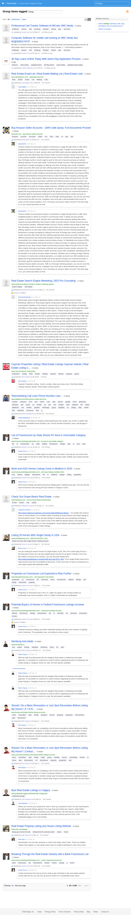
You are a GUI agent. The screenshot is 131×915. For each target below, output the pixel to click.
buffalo (44, 444)
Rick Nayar (25, 721)
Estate (20, 80)
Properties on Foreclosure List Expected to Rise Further (41, 573)
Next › (80, 886)
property (69, 374)
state (38, 444)
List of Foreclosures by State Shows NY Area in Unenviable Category (48, 435)
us (68, 407)
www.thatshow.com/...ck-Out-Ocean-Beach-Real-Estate (31, 500)
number (15, 402)
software (75, 405)
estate (34, 502)
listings (62, 444)
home (52, 579)
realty (43, 757)
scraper (61, 405)
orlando (56, 757)
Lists (46, 80)
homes (19, 475)
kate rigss (24, 835)
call (30, 29)
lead (67, 405)
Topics (24, 19)
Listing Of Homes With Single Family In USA (35, 535)
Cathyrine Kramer (27, 506)
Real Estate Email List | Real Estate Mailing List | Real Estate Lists (47, 73)
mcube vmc (25, 32)
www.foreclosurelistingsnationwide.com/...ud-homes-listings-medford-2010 (37, 472)
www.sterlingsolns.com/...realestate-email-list (27, 77)
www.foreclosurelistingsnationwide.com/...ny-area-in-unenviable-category (37, 441)
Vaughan (35, 647)
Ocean (14, 502)
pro (49, 405)
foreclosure (53, 444)
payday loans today (75, 65)
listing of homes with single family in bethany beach (30, 541)
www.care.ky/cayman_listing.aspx (23, 371)
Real (13, 80)
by (33, 444)
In (87, 757)
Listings (45, 374)
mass (14, 715)
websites (15, 405)
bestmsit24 (25, 140)
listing (69, 475)
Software (15, 29)
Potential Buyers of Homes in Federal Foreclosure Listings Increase (47, 604)
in (73, 444)
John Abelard (26, 799)
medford (54, 475)
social (28, 405)
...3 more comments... (18, 668)
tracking (37, 29)
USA (51, 137)
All (8, 19)
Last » (86, 886)
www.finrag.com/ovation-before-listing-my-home (28, 712)
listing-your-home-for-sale (21, 832)
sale (62, 647)
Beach (21, 502)
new (78, 444)
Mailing (39, 80)
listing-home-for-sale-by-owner (43, 832)
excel (74, 402)
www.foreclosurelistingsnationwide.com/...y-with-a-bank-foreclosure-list (36, 860)
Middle (89, 19)
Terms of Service (65, 912)
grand (76, 374)
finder (87, 405)
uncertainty (73, 757)
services (67, 29)
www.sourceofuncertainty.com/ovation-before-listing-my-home (33, 755)
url (33, 405)
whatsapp (45, 407)
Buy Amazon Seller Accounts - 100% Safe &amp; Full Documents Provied (51, 127)
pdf (22, 405)
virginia (70, 579)
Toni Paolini (25, 377)
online (42, 402)
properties (77, 475)
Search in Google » (105, 29)
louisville (60, 613)
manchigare (25, 83)
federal (14, 613)
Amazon (15, 137)
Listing (24, 374)
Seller (40, 137)
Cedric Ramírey (26, 68)
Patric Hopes (26, 650)
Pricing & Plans (50, 912)
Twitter (95, 912)
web (53, 402)
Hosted (45, 29)
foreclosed (22, 582)
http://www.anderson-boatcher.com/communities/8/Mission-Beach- (43, 513)
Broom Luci (25, 544)
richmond (44, 579)
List (33, 80)
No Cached (46, 83)
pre (84, 579)
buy (66, 137)
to (62, 137)
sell (72, 137)
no (45, 405)
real (27, 502)
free (37, 410)
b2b (13, 410)
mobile (39, 405)
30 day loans (49, 65)
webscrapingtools (27, 414)
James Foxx (25, 447)
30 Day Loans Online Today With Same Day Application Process (46, 59)
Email (27, 80)
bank (14, 863)
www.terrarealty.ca (17, 645)
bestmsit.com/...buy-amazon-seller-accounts (27, 134)
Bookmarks (16, 19)
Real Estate (11, 3)
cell (54, 405)
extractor (23, 402)
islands (60, 374)
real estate (28, 287)
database (15, 407)
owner (59, 832)
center (86, 407)
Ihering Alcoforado (27, 290)
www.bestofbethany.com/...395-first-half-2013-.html (29, 538)
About (39, 912)
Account (23, 137)
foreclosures (24, 444)
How (57, 137)
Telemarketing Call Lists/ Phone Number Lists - (36, 396)
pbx (59, 29)
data (79, 407)
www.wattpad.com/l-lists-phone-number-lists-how (28, 399)
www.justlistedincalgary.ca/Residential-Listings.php (29, 794)
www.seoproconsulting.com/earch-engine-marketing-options (32, 284)
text (36, 402)
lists (69, 444)
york (83, 444)
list (13, 444)
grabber (37, 407)
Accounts (32, 137)
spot (30, 715)
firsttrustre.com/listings (19, 829)
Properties (15, 374)
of (17, 444)
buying (61, 863)
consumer (29, 410)
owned (47, 863)
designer (44, 715)
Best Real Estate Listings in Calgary (30, 790)
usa (22, 407)
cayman (53, 374)
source (64, 757)
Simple (86, 19)
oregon (62, 475)
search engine (17, 287)
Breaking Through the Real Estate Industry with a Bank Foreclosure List (49, 854)
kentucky (73, 613)
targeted (61, 407)
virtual (53, 29)
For (46, 137)
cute (48, 402)
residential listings (18, 796)
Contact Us (105, 912)
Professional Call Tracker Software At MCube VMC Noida (42, 25)
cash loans (24, 65)
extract (60, 402)
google (67, 402)
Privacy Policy (79, 912)
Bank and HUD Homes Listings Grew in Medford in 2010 (41, 468)
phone (24, 29)
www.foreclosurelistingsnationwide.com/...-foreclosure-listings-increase (36, 611)
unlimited (20, 410)
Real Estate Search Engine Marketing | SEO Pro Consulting (43, 280)
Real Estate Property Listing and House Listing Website (41, 826)
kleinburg (44, 647)
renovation (22, 715)
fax (81, 405)
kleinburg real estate (22, 641)
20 (12, 886)
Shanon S (17, 293)
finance (15, 65)
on (23, 579)
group (54, 407)
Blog (88, 912)
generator (82, 402)
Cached (43, 377)
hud (13, 475)
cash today (61, 65)
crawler (29, 407)
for (67, 613)
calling (73, 407)
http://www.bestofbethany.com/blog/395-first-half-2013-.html (41, 559)
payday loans (36, 65)
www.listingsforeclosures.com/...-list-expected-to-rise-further (32, 577)
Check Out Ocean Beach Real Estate (31, 496)
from (30, 402)
